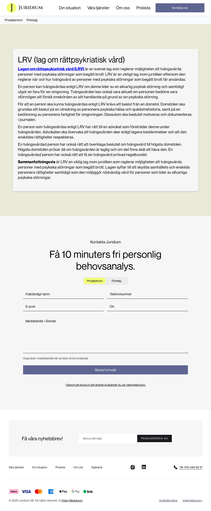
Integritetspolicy (192, 500)
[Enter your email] (126, 438)
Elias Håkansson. (72, 500)
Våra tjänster (98, 8)
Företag (32, 20)
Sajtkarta (96, 467)
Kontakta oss (180, 7)
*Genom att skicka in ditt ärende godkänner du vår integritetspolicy (105, 385)
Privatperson (13, 20)
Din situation (70, 8)
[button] (70, 8)
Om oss (123, 7)
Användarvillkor (168, 500)
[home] (25, 8)
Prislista (143, 7)
